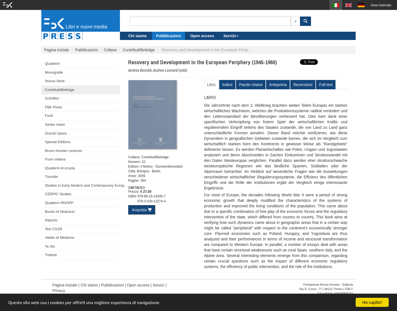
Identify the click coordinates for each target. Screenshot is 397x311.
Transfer (51, 177)
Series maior (55, 124)
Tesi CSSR (53, 229)
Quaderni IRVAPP (59, 203)
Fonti (49, 116)
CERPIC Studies (58, 194)
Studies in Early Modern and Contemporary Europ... (82, 185)
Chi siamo (137, 36)
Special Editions (58, 142)
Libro (211, 84)
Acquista (142, 210)
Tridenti (51, 255)
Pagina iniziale (56, 50)
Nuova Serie (55, 81)
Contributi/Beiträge (139, 50)
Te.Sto (50, 246)
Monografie (54, 72)
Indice (227, 84)
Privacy (58, 290)
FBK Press (53, 107)
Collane (110, 50)
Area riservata (381, 5)
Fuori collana (55, 159)
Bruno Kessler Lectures (63, 151)
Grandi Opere (56, 133)
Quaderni (52, 63)
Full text (325, 84)
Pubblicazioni (168, 36)
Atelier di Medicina (59, 237)
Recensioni (302, 84)
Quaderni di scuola (60, 168)
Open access (202, 36)
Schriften (52, 98)
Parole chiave (250, 84)
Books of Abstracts (60, 212)
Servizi (230, 36)
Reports (51, 220)
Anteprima (278, 84)
